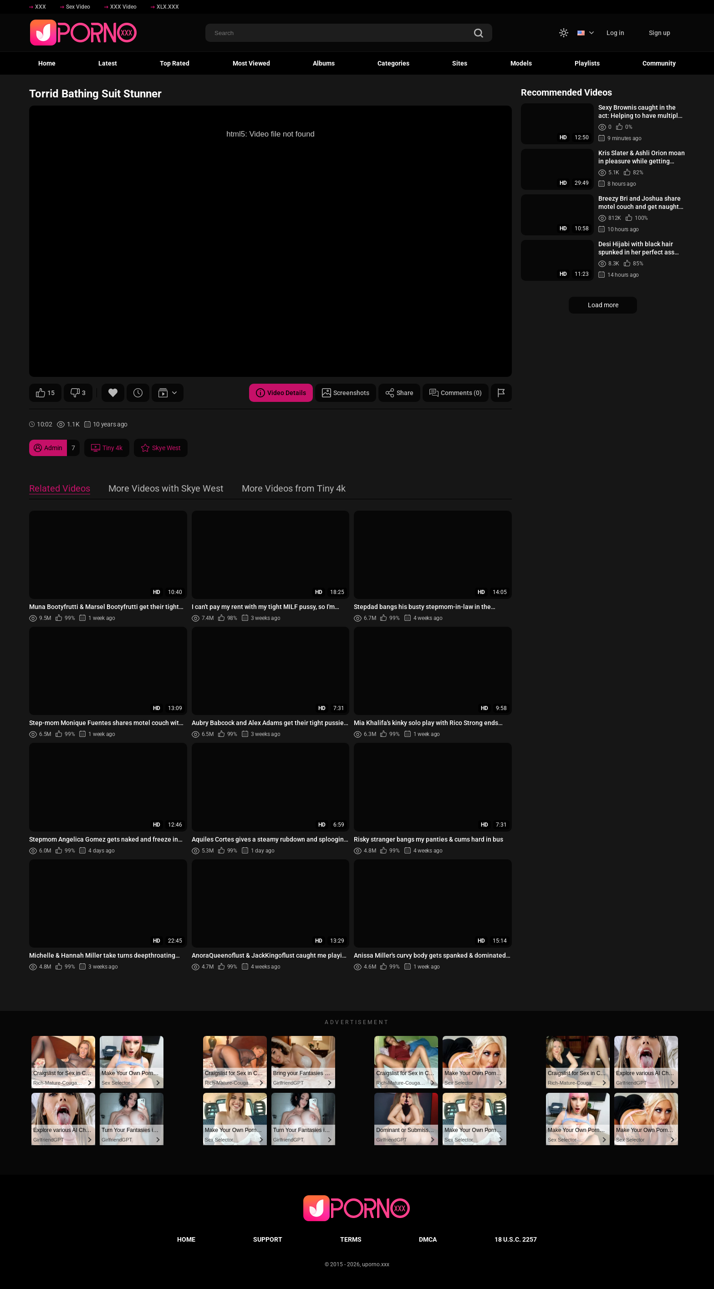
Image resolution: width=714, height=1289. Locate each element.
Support (267, 1239)
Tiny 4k (106, 447)
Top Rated (174, 63)
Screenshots (345, 392)
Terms (351, 1239)
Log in (615, 32)
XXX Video (120, 7)
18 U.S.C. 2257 (516, 1239)
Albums (324, 63)
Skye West (161, 447)
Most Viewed (251, 63)
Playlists (587, 63)
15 (45, 392)
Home (47, 63)
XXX (37, 7)
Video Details (281, 392)
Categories (393, 63)
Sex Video (75, 7)
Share (399, 392)
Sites (459, 63)
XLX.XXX (165, 7)
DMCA (428, 1239)
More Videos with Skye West (166, 489)
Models (521, 63)
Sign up (659, 32)
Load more (603, 305)
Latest (107, 63)
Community (659, 63)
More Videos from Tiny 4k (294, 489)
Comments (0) (455, 392)
